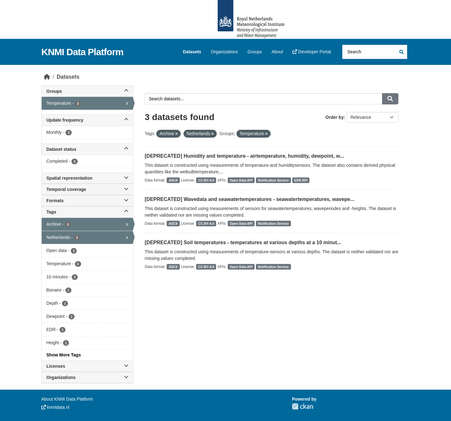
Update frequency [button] (87, 120)
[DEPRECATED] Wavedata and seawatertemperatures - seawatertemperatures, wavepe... (250, 199)
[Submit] (401, 51)
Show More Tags (63, 354)
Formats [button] (87, 200)
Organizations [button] (87, 377)
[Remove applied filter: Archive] (176, 134)
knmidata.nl (55, 407)
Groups (254, 51)
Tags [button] (87, 212)
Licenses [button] (87, 366)
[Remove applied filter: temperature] (266, 134)
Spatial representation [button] (87, 178)
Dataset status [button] (87, 149)
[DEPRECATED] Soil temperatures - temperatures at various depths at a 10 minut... (243, 242)
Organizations (224, 51)
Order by (334, 117)
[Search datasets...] (374, 52)
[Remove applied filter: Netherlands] (212, 134)
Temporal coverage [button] (87, 189)
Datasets (192, 51)
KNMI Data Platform (82, 52)
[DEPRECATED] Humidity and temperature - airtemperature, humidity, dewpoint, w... (244, 156)
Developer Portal (312, 51)
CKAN (302, 406)
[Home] (47, 77)
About (277, 51)
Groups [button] (87, 91)
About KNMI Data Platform (67, 399)
